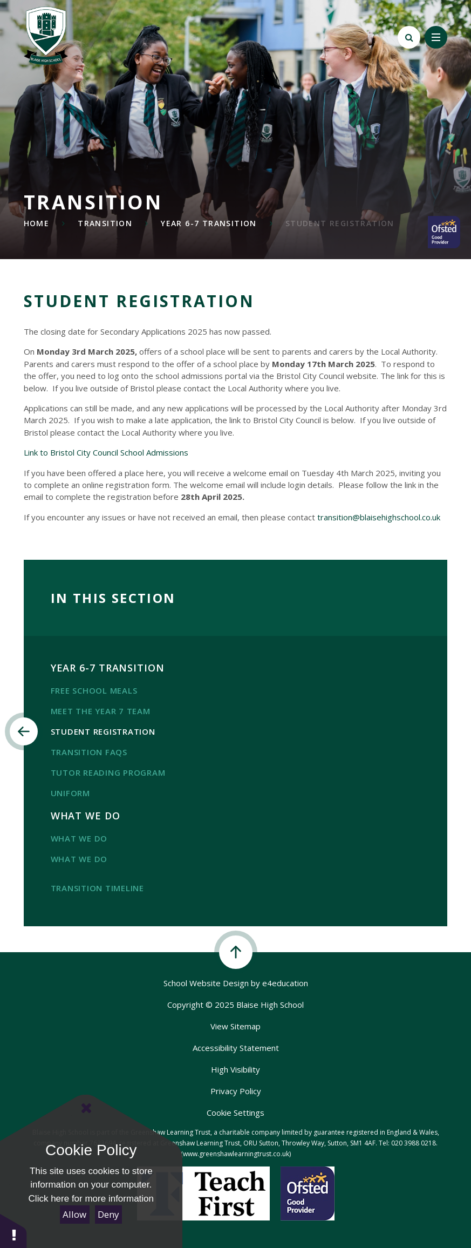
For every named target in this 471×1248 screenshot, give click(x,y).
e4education (285, 983)
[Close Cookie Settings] (86, 1108)
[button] (13, 1230)
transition (105, 223)
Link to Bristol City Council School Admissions (106, 452)
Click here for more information (91, 1198)
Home (37, 223)
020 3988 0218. (414, 1143)
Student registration (339, 223)
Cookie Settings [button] (235, 1112)
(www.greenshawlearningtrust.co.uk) (236, 1153)
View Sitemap (235, 1026)
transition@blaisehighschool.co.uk (378, 517)
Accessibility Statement (236, 1047)
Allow (74, 1214)
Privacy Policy (235, 1091)
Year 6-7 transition (209, 223)
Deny (108, 1214)
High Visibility (235, 1069)
